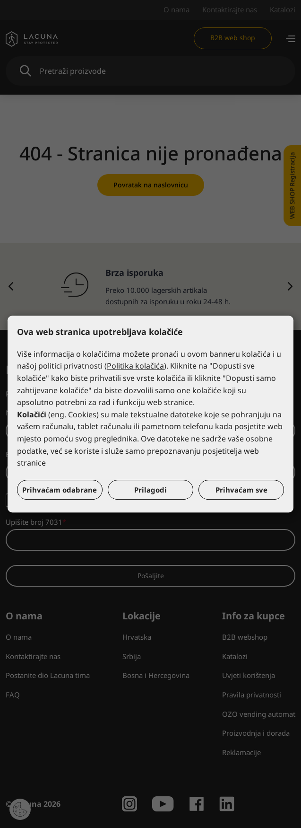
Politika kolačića (135, 366)
